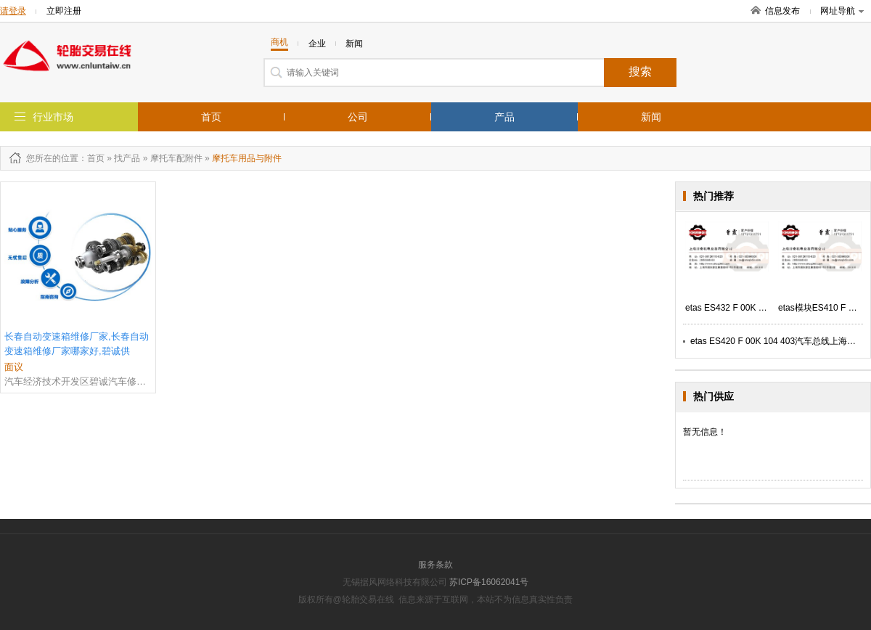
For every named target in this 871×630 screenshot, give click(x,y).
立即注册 (63, 11)
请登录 (13, 11)
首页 (211, 117)
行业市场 (53, 117)
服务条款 (435, 565)
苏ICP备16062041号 (488, 582)
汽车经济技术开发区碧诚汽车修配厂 (78, 381)
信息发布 (782, 11)
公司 (358, 117)
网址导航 (842, 11)
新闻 (651, 117)
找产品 (127, 158)
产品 (504, 117)
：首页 (91, 158)
